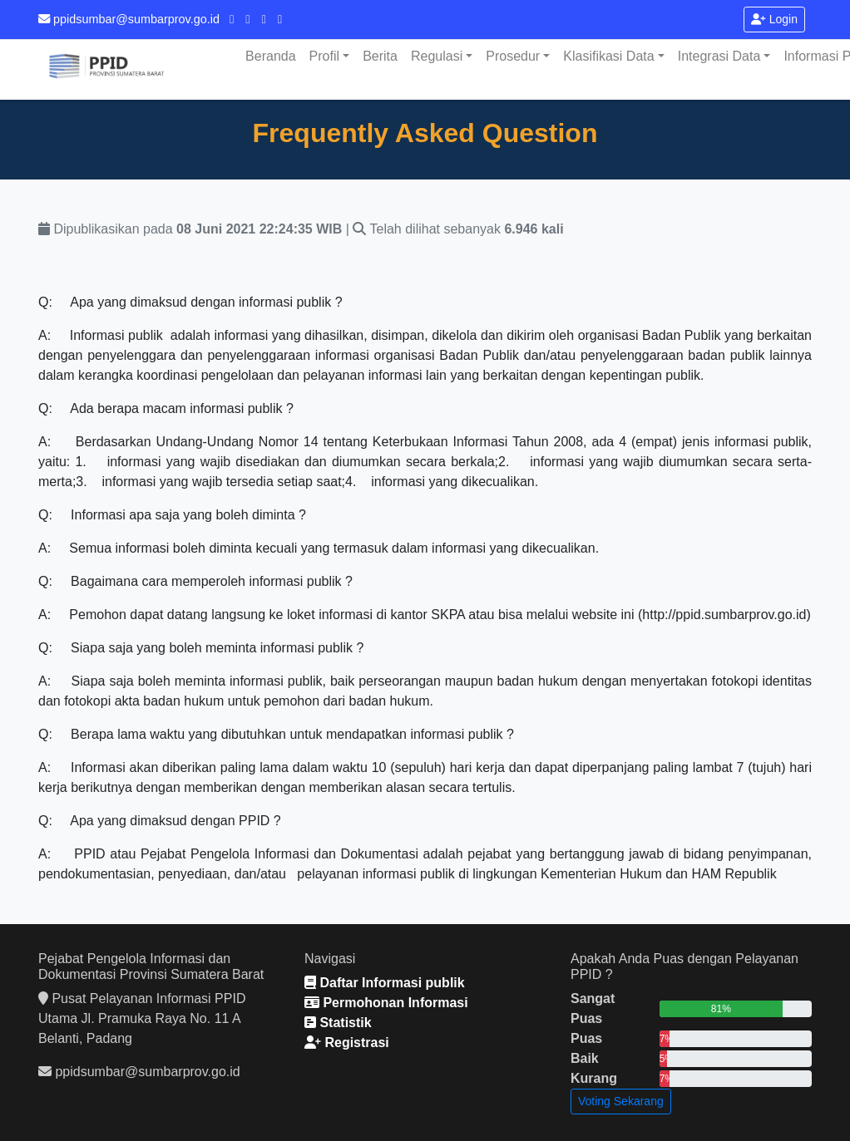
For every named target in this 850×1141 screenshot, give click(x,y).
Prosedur (513, 56)
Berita (380, 56)
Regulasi (436, 56)
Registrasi (346, 1042)
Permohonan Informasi (386, 1003)
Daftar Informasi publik (384, 983)
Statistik (338, 1023)
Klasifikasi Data (608, 56)
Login (774, 19)
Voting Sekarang (621, 1101)
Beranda (270, 56)
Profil (324, 56)
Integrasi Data (719, 56)
